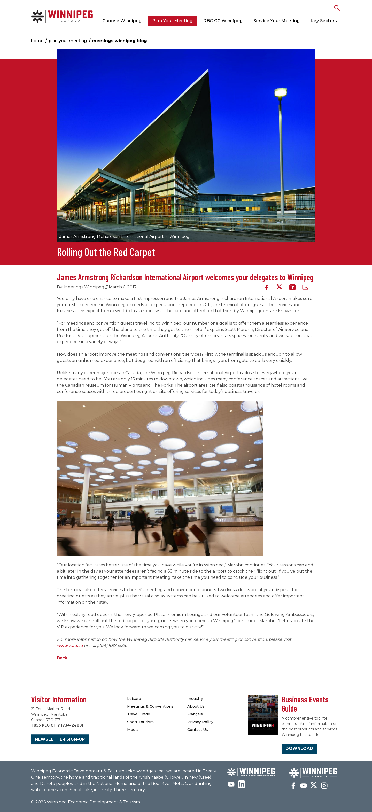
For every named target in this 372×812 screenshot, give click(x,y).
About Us (196, 706)
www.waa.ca (70, 645)
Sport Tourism (140, 722)
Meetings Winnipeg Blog (119, 40)
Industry (195, 698)
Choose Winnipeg (122, 20)
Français (195, 714)
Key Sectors (324, 20)
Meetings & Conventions (150, 706)
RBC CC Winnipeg (223, 20)
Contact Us (197, 729)
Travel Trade (138, 714)
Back (62, 657)
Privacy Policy (200, 722)
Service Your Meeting (276, 20)
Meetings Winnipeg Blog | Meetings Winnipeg (62, 16)
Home (37, 40)
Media (132, 729)
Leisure (134, 698)
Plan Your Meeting (172, 20)
